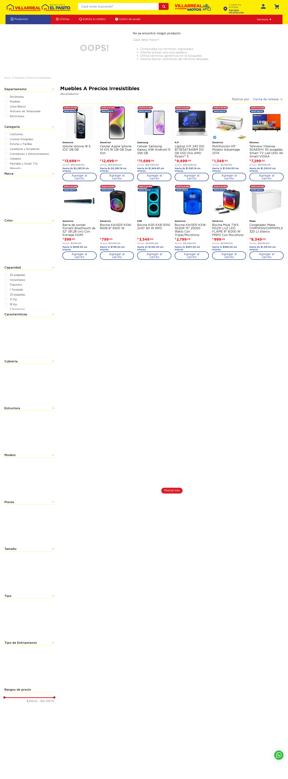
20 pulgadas (17, 294)
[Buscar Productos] (164, 6)
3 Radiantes (17, 309)
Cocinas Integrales (21, 139)
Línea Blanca (18, 106)
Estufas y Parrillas (21, 144)
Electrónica (17, 116)
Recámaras (17, 96)
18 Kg (13, 304)
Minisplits (15, 168)
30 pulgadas (17, 275)
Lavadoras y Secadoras (24, 148)
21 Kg (13, 299)
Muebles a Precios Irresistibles (33, 77)
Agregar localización (236, 11)
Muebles (15, 101)
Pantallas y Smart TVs (24, 163)
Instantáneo (17, 279)
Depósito (16, 284)
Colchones (16, 134)
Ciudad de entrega (235, 6)
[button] (264, 19)
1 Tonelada (16, 289)
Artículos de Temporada (25, 111)
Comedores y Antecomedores (29, 153)
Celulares (15, 158)
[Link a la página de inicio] (7, 78)
